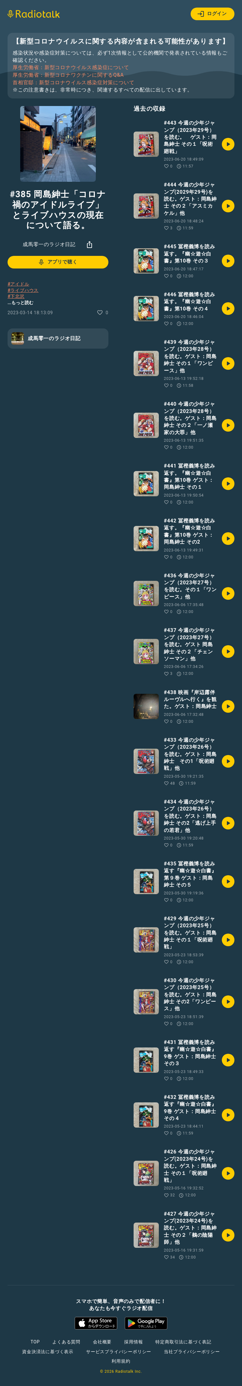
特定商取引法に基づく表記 (183, 1341)
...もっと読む (20, 302)
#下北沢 (16, 296)
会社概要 (102, 1341)
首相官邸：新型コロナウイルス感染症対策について (73, 82)
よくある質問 (66, 1341)
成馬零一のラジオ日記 (49, 244)
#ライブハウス (23, 290)
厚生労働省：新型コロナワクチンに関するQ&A (68, 75)
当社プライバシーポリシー (192, 1351)
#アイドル (18, 283)
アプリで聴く (57, 262)
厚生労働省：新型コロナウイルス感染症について (71, 67)
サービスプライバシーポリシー (118, 1351)
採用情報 (133, 1341)
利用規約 (121, 1361)
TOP (35, 1341)
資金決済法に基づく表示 (47, 1351)
